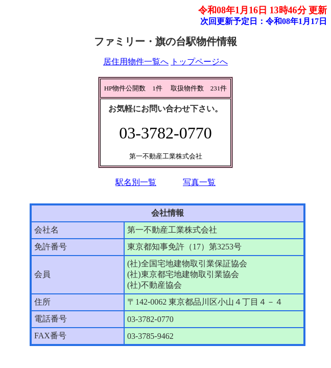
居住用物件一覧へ (136, 61)
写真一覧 (199, 182)
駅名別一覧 (135, 182)
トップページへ (199, 61)
